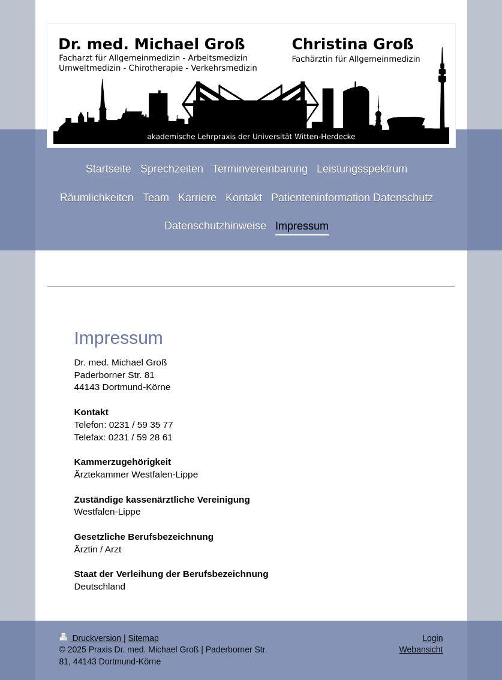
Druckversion (91, 638)
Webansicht (421, 649)
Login (432, 638)
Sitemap (143, 638)
